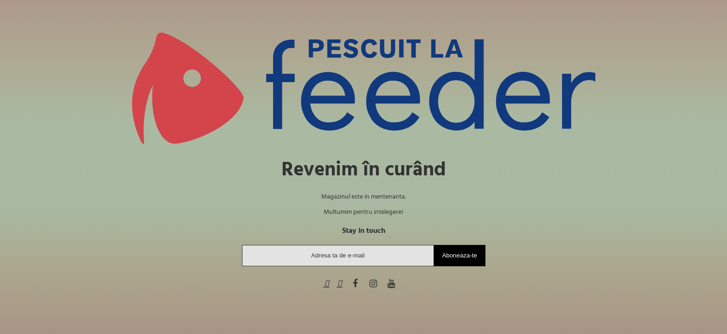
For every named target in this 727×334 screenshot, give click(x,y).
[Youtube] (391, 284)
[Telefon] (326, 284)
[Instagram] (373, 284)
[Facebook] (355, 284)
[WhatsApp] (339, 284)
